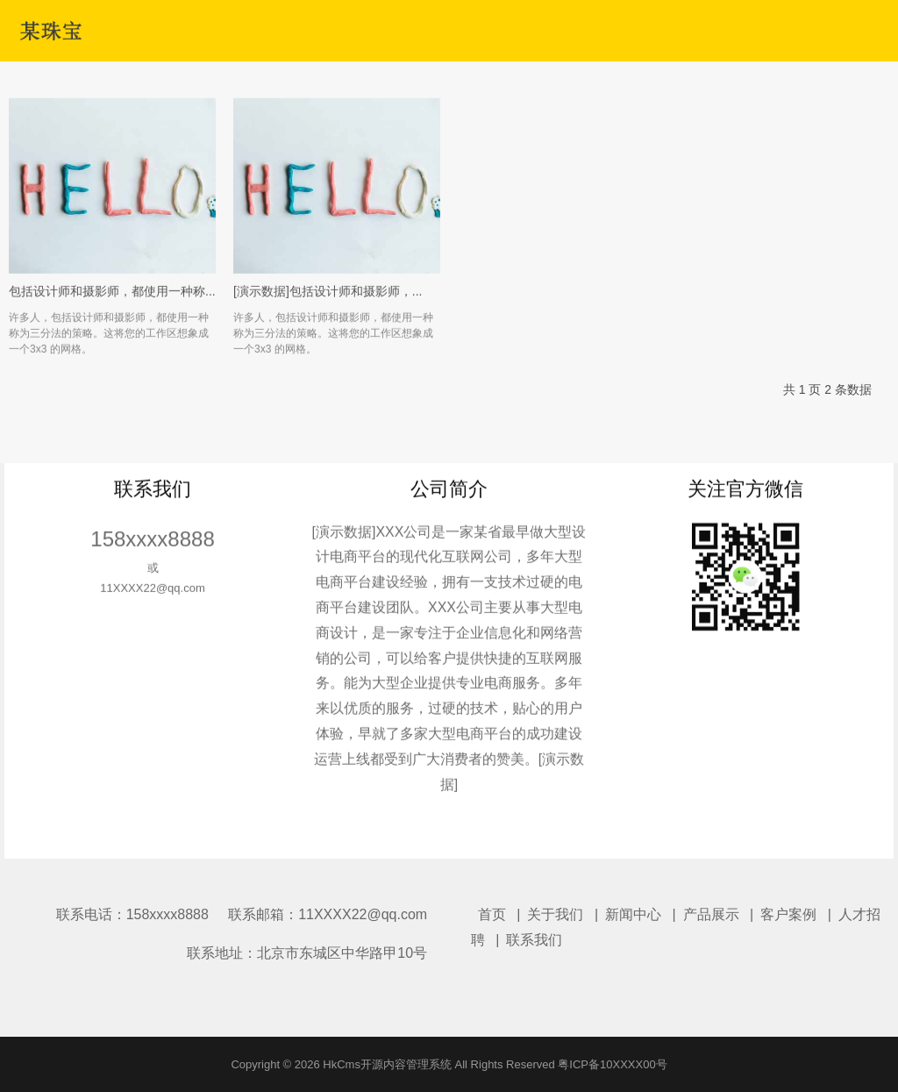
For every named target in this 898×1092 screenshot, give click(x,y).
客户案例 (788, 914)
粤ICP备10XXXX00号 (612, 1064)
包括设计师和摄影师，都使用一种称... (112, 305)
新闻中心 (633, 914)
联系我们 (534, 939)
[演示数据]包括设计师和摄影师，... (327, 305)
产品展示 (711, 914)
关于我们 (555, 914)
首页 (492, 914)
